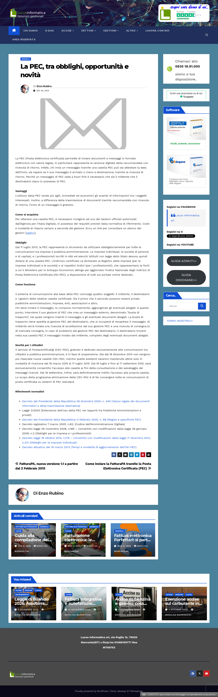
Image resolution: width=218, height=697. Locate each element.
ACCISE (18, 590)
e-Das (49, 30)
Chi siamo (30, 30)
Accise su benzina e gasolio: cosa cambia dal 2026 (132, 603)
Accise (66, 30)
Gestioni (110, 30)
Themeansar (136, 691)
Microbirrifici (22, 594)
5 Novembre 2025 (129, 609)
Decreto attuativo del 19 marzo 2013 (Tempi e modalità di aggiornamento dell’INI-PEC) (79, 447)
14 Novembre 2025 (79, 609)
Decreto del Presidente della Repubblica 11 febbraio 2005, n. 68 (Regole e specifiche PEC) (81, 419)
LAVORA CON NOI (157, 30)
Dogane (28, 590)
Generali (25, 59)
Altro (131, 30)
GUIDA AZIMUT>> (184, 261)
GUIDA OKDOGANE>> (186, 277)
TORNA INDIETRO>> (180, 320)
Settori (87, 30)
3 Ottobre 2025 (179, 609)
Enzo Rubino (44, 86)
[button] (206, 35)
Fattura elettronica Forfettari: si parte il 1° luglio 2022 (133, 540)
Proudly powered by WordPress (92, 691)
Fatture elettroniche (26, 527)
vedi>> (30, 232)
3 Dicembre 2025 (28, 609)
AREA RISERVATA (24, 39)
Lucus (18, 531)
